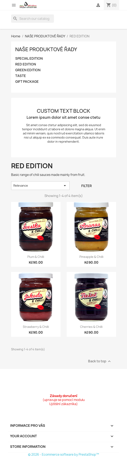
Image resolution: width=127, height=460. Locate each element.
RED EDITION (25, 64)
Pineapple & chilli (91, 257)
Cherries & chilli (91, 327)
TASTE (20, 76)
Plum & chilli (35, 257)
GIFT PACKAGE (27, 81)
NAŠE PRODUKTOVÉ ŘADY (46, 49)
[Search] (32, 18)
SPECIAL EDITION (29, 58)
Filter (86, 186)
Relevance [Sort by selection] (40, 185)
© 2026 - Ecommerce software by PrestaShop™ (63, 454)
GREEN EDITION (28, 70)
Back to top (100, 361)
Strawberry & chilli (36, 327)
